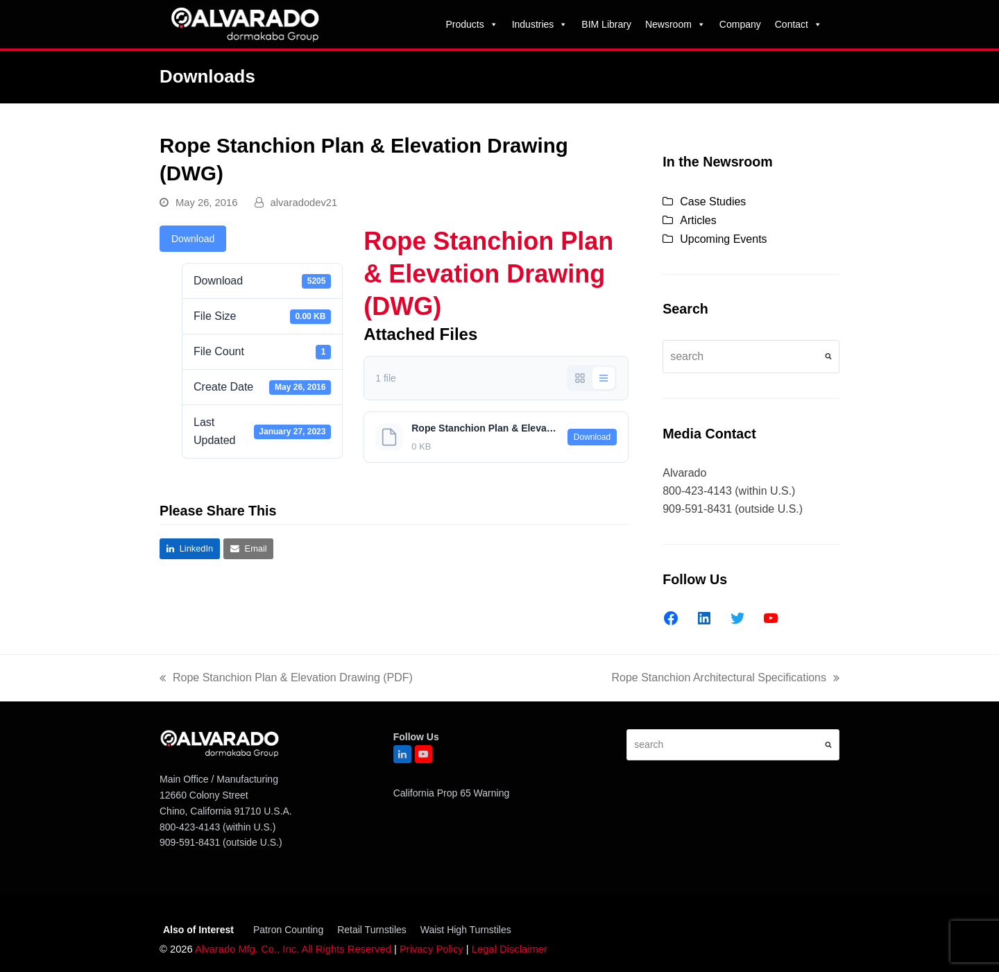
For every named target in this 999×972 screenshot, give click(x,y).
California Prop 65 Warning (451, 793)
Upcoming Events (723, 239)
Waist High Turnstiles (465, 929)
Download (192, 238)
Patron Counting (288, 929)
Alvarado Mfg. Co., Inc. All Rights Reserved (293, 949)
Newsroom (675, 24)
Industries (540, 24)
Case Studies (713, 201)
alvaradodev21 (304, 202)
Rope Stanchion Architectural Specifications (725, 679)
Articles (698, 220)
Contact (798, 24)
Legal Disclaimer (509, 949)
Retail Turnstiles (372, 929)
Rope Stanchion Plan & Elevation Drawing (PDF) (286, 679)
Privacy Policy (431, 949)
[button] (190, 549)
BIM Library (606, 24)
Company (740, 24)
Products (471, 24)
